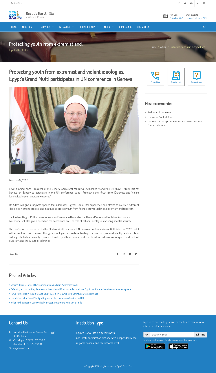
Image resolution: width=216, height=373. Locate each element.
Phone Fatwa (155, 82)
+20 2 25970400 (34, 343)
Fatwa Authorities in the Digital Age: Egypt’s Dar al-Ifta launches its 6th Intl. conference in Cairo (53, 293)
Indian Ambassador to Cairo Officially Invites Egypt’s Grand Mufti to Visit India (45, 302)
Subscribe (200, 334)
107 (27, 340)
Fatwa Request (176, 82)
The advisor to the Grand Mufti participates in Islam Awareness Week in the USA (46, 298)
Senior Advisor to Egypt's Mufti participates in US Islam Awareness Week (43, 284)
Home (154, 46)
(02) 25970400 (37, 340)
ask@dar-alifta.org (21, 348)
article (163, 46)
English (16, 3)
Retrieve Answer (196, 82)
